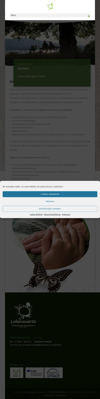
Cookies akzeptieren (50, 194)
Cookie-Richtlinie (36, 214)
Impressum (66, 214)
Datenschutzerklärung (52, 214)
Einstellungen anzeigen (50, 209)
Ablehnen (50, 201)
